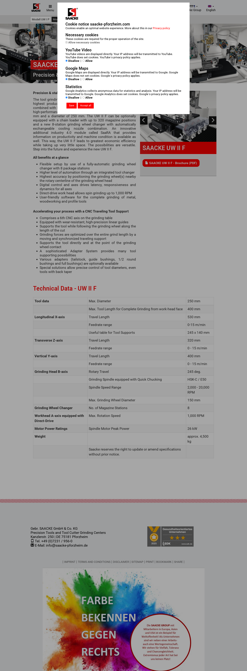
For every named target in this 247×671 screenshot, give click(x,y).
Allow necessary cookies (82, 42)
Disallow (72, 60)
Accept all (85, 105)
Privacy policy (161, 28)
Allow (87, 60)
